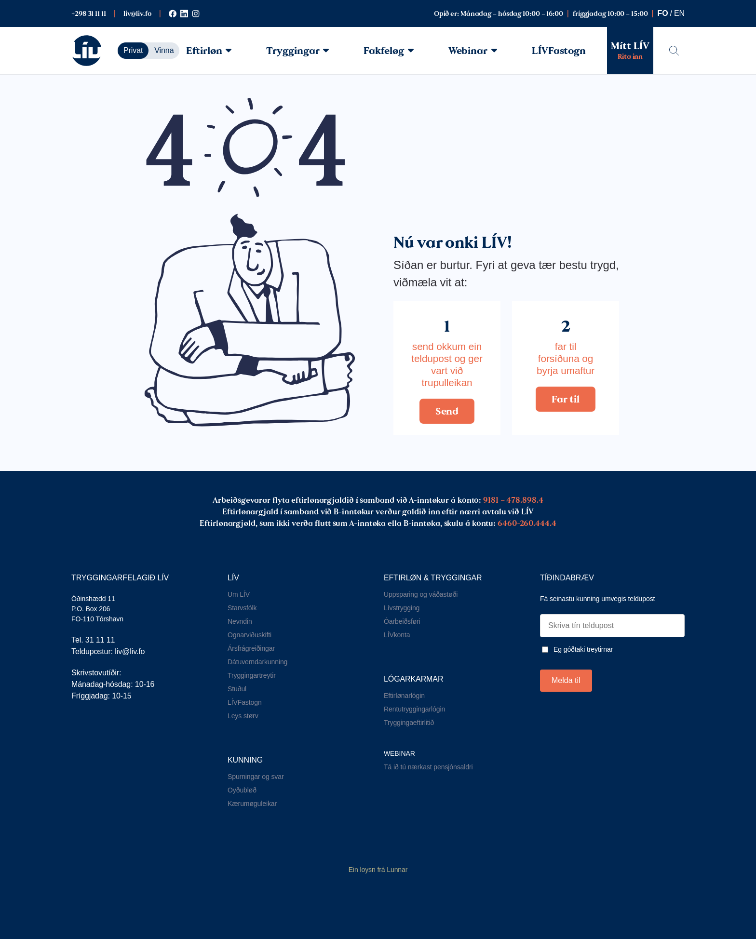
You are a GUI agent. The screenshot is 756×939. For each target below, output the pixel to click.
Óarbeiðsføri (402, 621)
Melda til (566, 680)
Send (447, 411)
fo (663, 13)
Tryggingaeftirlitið (409, 722)
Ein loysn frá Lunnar (378, 869)
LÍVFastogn (559, 50)
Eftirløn (208, 50)
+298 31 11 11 (88, 13)
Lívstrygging (401, 608)
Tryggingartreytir (252, 675)
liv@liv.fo (137, 13)
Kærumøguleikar (252, 803)
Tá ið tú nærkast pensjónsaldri (428, 767)
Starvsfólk (242, 608)
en (679, 13)
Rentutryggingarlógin (414, 709)
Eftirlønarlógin (404, 695)
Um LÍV (239, 594)
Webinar (472, 50)
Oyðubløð (242, 790)
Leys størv (243, 716)
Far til (565, 399)
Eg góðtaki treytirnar (583, 649)
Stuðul (237, 689)
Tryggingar (297, 50)
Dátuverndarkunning (257, 662)
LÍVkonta (397, 635)
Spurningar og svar (256, 776)
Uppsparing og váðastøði (421, 594)
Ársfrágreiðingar (251, 648)
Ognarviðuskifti (249, 635)
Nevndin (240, 621)
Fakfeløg (388, 50)
